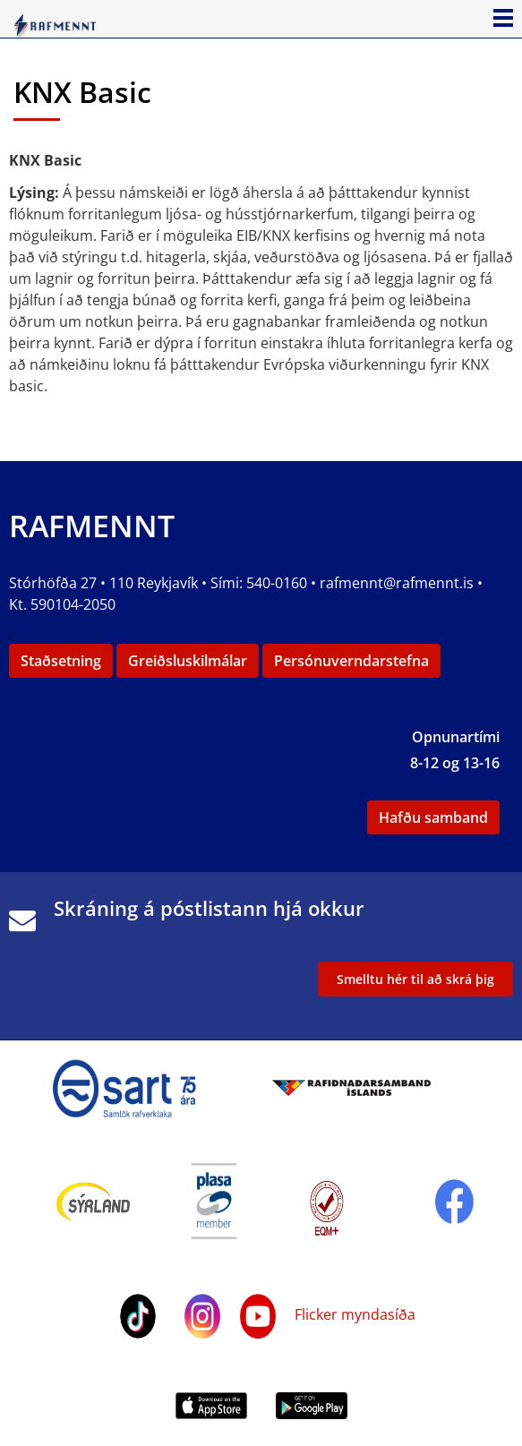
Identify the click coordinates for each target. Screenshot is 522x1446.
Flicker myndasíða (353, 1314)
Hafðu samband (433, 817)
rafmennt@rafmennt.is (397, 583)
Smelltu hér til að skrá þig (415, 979)
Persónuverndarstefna (351, 661)
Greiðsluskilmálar (187, 661)
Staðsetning (61, 661)
